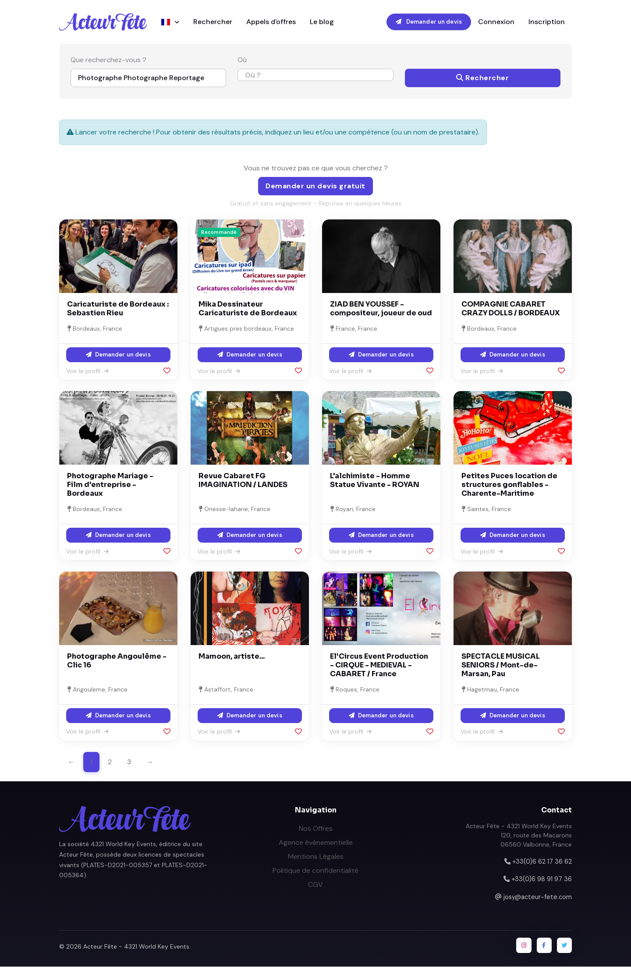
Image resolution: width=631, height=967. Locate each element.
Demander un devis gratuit (315, 186)
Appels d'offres (271, 21)
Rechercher (212, 21)
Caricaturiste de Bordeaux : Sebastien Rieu (118, 309)
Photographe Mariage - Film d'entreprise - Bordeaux (110, 485)
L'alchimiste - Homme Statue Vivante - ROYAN (374, 481)
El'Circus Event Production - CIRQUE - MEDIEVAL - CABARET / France (379, 665)
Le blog (322, 21)
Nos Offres (316, 828)
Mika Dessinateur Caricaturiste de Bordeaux (248, 309)
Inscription (546, 21)
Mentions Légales (316, 856)
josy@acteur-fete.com (537, 897)
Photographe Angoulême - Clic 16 (117, 661)
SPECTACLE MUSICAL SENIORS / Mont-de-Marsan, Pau (500, 665)
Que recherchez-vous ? (108, 60)
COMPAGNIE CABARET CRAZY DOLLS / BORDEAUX (510, 309)
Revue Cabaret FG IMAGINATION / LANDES (243, 481)
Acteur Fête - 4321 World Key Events (136, 947)
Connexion (496, 21)
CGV (315, 884)
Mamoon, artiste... (232, 656)
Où (242, 60)
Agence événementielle (316, 842)
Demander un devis (429, 21)
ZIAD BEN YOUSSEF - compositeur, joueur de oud (381, 309)
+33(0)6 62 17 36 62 (542, 861)
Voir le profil (87, 371)
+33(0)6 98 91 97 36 (541, 879)
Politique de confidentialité (315, 870)
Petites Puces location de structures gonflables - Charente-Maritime (509, 485)
